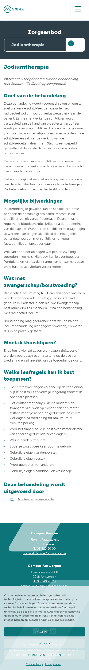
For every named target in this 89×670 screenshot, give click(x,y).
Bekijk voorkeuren (44, 655)
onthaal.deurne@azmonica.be (44, 553)
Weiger (45, 643)
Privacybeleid (53, 664)
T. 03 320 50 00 (45, 548)
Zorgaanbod (44, 32)
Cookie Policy (34, 664)
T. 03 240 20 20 (45, 581)
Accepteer (44, 632)
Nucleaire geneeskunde (36, 499)
